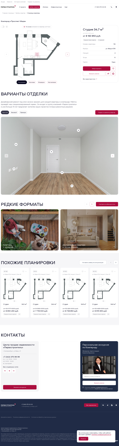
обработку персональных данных (104, 388)
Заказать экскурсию (20, 387)
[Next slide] (67, 54)
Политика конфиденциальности (21, 417)
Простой (5, 112)
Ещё (66, 7)
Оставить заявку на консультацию (92, 262)
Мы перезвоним (91, 405)
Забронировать (96, 68)
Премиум (23, 112)
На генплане (52, 82)
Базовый (14, 112)
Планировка (21, 82)
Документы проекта (6, 417)
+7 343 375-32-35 (100, 7)
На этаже (32, 82)
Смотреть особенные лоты (107, 204)
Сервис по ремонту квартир (106, 112)
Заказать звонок (94, 73)
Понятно (83, 439)
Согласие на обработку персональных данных (43, 417)
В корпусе (41, 82)
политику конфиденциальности (99, 387)
